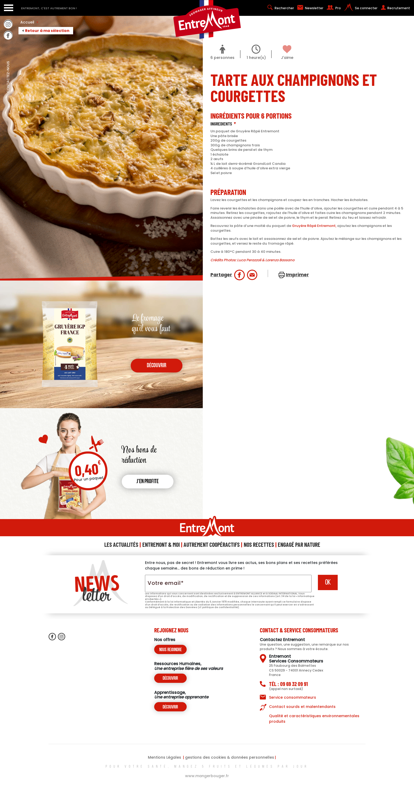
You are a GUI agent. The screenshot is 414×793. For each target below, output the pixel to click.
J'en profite (148, 481)
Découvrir (170, 678)
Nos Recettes (259, 544)
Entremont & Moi (161, 544)
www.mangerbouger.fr (207, 775)
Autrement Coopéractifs (212, 544)
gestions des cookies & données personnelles (229, 757)
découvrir (156, 365)
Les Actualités (121, 544)
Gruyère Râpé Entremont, (314, 225)
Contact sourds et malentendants (302, 706)
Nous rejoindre (170, 650)
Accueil (29, 22)
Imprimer (297, 275)
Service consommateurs (292, 697)
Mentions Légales (164, 757)
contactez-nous (8, 88)
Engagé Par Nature (299, 544)
